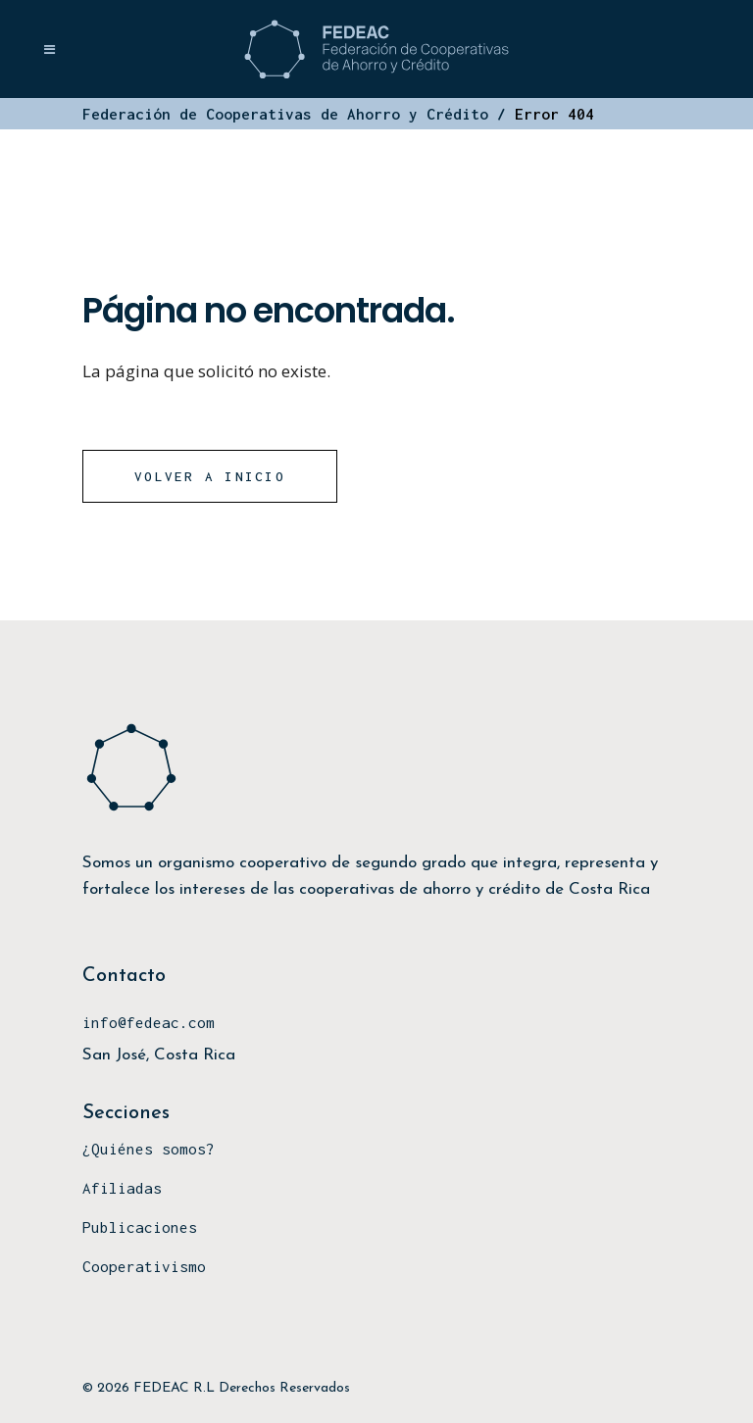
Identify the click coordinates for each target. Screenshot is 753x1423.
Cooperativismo (144, 1266)
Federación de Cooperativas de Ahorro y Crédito (285, 114)
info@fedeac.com (148, 1022)
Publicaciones (139, 1227)
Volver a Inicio (209, 476)
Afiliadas (122, 1188)
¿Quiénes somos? (148, 1148)
